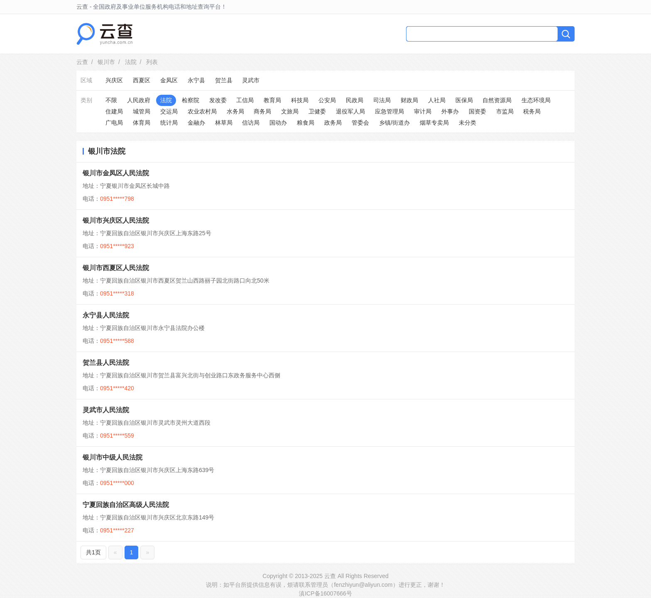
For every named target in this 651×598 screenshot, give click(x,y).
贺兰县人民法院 (106, 362)
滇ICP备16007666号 (325, 593)
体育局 (141, 122)
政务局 (333, 122)
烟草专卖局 (434, 122)
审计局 (422, 111)
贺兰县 (223, 80)
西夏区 (141, 80)
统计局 (169, 122)
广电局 (114, 122)
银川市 (106, 62)
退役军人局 (350, 111)
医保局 (464, 100)
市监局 (505, 111)
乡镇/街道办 (394, 122)
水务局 (235, 111)
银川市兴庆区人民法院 (116, 220)
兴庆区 (114, 80)
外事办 (450, 111)
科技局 (299, 100)
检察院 (190, 100)
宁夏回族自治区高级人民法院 (126, 504)
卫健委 (317, 111)
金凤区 (169, 80)
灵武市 (250, 80)
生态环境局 (536, 100)
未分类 (467, 122)
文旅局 (290, 111)
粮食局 (305, 122)
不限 (111, 100)
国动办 (278, 122)
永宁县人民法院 (106, 315)
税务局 (532, 111)
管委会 (360, 122)
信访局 (250, 122)
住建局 (114, 111)
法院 (131, 62)
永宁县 (196, 80)
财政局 (409, 100)
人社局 (436, 100)
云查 (82, 62)
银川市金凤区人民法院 (116, 173)
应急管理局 (389, 111)
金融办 (196, 122)
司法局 (382, 100)
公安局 (327, 100)
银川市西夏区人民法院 (116, 267)
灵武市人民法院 (106, 409)
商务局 (262, 111)
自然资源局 (497, 100)
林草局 (223, 122)
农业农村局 (202, 111)
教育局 (272, 100)
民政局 (354, 100)
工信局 (245, 100)
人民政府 (138, 100)
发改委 (218, 100)
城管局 (141, 111)
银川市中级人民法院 (112, 457)
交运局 (169, 111)
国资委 (477, 111)
